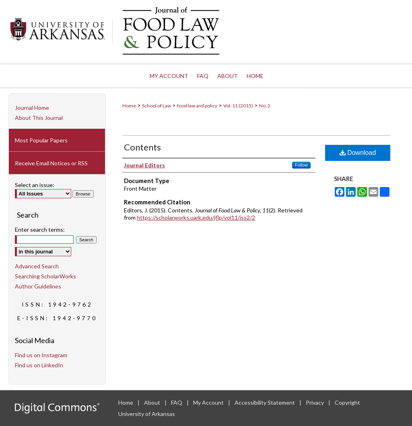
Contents (142, 147)
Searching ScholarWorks (45, 276)
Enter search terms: (40, 229)
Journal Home (32, 107)
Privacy (315, 402)
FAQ (177, 402)
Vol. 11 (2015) (238, 106)
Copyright (347, 402)
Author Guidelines (38, 286)
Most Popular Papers (41, 140)
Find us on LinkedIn (39, 365)
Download (358, 152)
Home (129, 106)
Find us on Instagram (41, 355)
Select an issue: (34, 184)
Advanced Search (37, 266)
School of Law (156, 106)
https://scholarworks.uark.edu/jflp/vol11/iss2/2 (196, 217)
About (152, 402)
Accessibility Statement (265, 402)
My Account (209, 402)
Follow (301, 165)
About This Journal (39, 117)
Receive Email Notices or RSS (51, 163)
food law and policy (197, 106)
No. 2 (264, 106)
